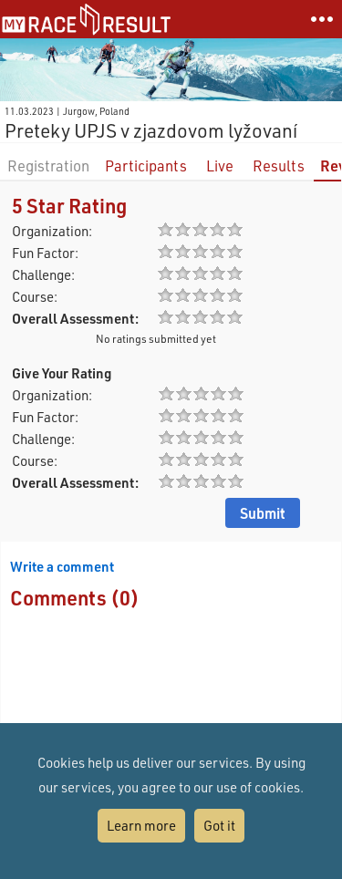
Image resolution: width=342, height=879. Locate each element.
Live (219, 165)
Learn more (141, 825)
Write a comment (62, 566)
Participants (146, 165)
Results (279, 165)
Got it (219, 825)
